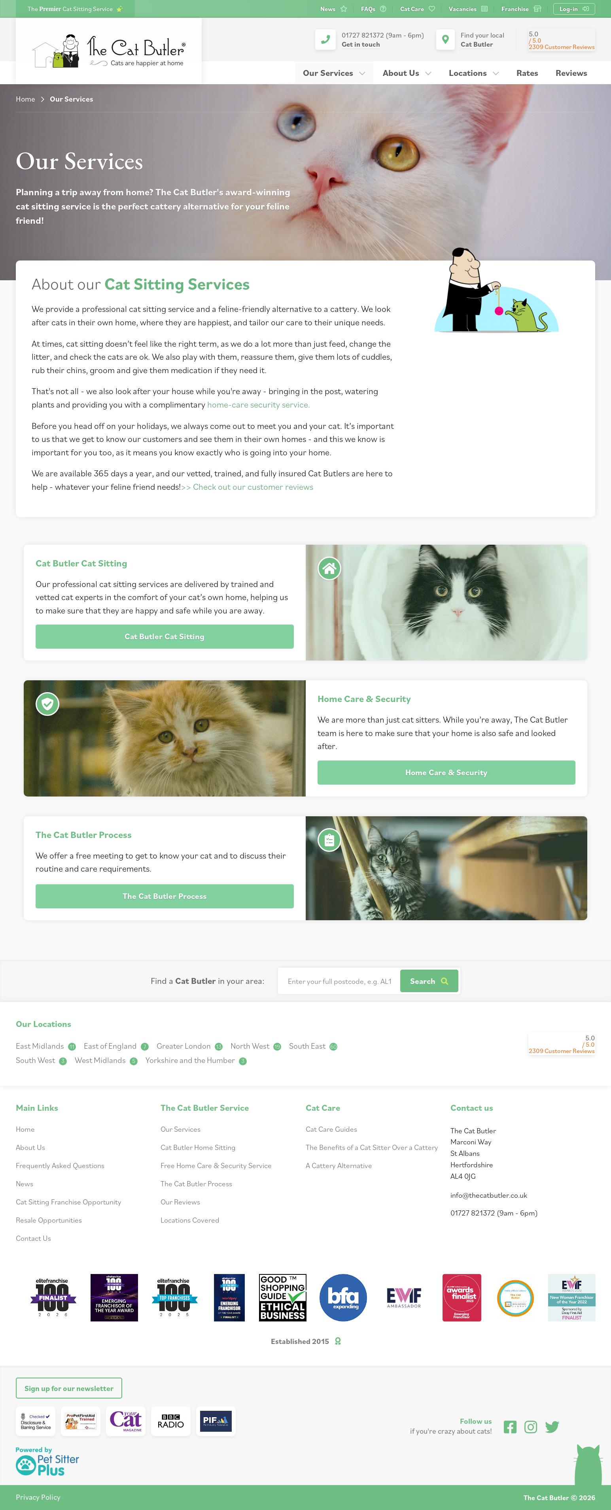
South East (313, 1045)
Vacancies (468, 9)
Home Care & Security (446, 772)
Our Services (334, 72)
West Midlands (106, 1060)
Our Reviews (180, 1201)
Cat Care (417, 9)
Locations (474, 72)
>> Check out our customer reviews (247, 486)
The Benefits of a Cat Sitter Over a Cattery (372, 1147)
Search (429, 981)
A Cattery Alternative (339, 1165)
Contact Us (33, 1238)
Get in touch (361, 44)
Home (25, 99)
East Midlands (46, 1045)
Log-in (574, 9)
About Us (407, 72)
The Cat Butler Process (164, 896)
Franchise (521, 9)
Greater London (190, 1045)
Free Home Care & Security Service (216, 1165)
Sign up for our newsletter (69, 1388)
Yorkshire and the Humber (196, 1060)
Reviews (571, 72)
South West (41, 1060)
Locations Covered (190, 1220)
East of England (116, 1045)
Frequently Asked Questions (60, 1165)
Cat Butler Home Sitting (198, 1147)
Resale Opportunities (49, 1220)
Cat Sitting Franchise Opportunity (68, 1201)
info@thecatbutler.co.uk (488, 1195)
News (333, 9)
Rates (527, 72)
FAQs (373, 9)
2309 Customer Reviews (562, 47)
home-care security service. (258, 404)
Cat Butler (477, 44)
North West (256, 1045)
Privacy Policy (38, 1497)
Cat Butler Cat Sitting (164, 636)
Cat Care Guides (331, 1129)
